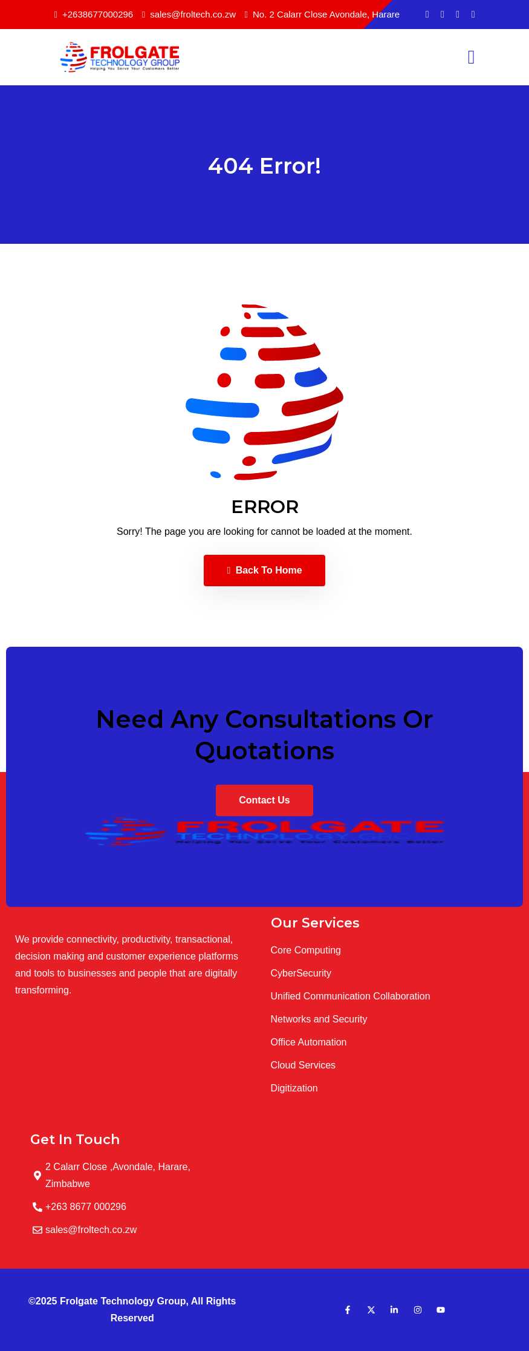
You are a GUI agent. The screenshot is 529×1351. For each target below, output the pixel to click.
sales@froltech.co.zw (189, 14)
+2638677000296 (94, 14)
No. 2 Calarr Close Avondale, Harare (322, 14)
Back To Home (264, 570)
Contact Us (264, 800)
